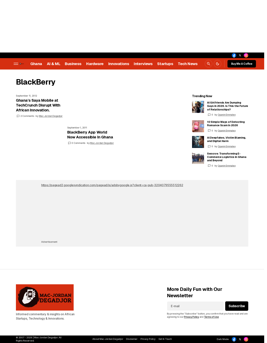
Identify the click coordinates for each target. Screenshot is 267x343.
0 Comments (78, 143)
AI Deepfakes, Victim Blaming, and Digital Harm (226, 139)
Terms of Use (211, 316)
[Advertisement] (112, 26)
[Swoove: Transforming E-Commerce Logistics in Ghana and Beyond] (198, 158)
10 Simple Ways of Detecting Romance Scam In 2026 (226, 123)
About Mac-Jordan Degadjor (107, 339)
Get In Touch (165, 339)
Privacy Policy (191, 316)
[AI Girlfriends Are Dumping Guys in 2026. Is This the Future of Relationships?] (198, 107)
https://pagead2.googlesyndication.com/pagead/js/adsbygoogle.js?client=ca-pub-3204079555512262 (112, 185)
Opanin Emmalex (227, 114)
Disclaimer (132, 339)
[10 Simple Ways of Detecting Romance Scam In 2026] (198, 126)
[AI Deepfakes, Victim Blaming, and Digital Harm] (198, 142)
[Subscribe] (236, 306)
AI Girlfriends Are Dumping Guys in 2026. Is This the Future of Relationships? (227, 106)
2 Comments (27, 116)
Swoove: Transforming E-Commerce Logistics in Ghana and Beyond (226, 157)
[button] (16, 63)
